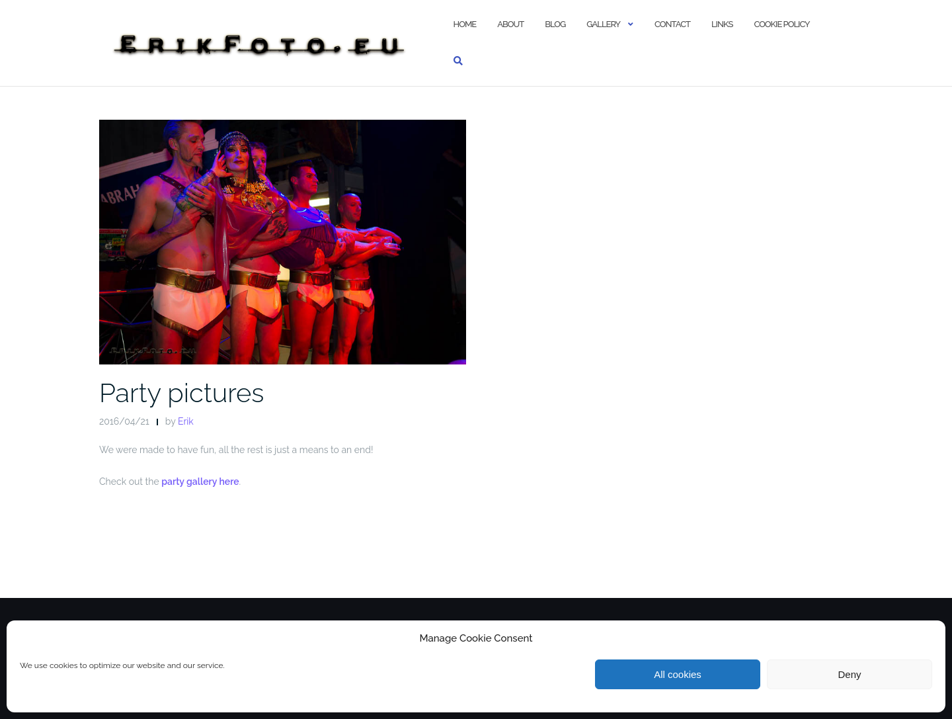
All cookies (677, 674)
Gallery (603, 24)
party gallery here (200, 481)
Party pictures (181, 392)
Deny (849, 674)
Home (465, 24)
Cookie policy (781, 24)
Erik (186, 421)
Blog (555, 24)
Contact (672, 24)
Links (722, 24)
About (510, 24)
